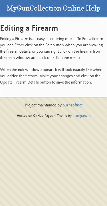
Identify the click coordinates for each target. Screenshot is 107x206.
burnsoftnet (72, 105)
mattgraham (81, 116)
